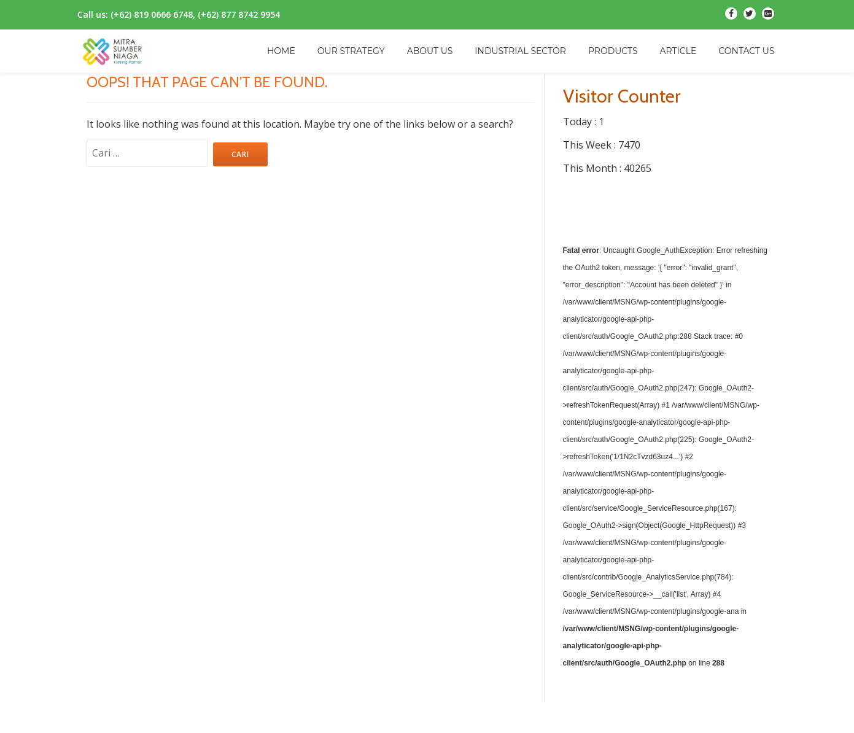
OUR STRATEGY (351, 50)
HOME (281, 50)
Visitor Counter (622, 96)
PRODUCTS (613, 50)
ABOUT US (430, 50)
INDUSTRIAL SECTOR (520, 50)
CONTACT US (746, 50)
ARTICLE (678, 50)
